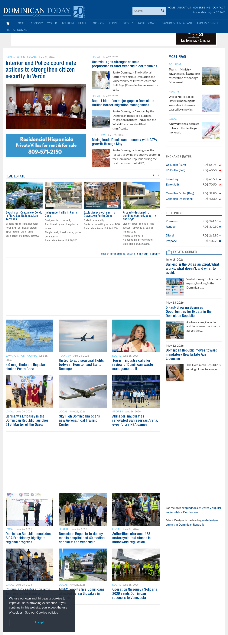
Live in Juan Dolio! (17, 212)
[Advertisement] (80, 36)
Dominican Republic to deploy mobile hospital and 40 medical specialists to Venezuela (82, 538)
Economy (36, 23)
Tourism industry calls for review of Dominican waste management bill (132, 365)
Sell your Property (148, 253)
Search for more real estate (118, 253)
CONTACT (219, 7)
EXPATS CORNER (185, 252)
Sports (128, 23)
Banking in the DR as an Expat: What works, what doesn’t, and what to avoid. (192, 269)
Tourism (68, 23)
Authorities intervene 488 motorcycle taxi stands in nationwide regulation (131, 538)
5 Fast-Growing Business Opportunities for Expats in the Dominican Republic (189, 312)
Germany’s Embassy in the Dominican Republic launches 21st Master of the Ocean (27, 421)
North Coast (147, 23)
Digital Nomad (16, 30)
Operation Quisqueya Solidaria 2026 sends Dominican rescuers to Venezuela (134, 594)
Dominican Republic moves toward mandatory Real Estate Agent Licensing (191, 355)
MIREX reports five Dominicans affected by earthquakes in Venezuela (81, 594)
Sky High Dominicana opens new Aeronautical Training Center (79, 421)
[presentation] (153, 175)
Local (20, 23)
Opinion (98, 23)
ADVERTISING (201, 7)
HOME (171, 7)
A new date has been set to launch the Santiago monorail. (184, 128)
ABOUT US (184, 7)
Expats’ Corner (208, 23)
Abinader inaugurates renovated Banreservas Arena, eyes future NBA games (135, 421)
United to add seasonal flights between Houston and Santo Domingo (81, 365)
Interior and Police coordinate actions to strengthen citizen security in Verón (41, 70)
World (52, 23)
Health (83, 23)
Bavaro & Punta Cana (177, 23)
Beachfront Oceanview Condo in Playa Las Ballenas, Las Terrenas (63, 216)
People (114, 23)
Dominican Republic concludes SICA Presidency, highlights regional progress (28, 538)
